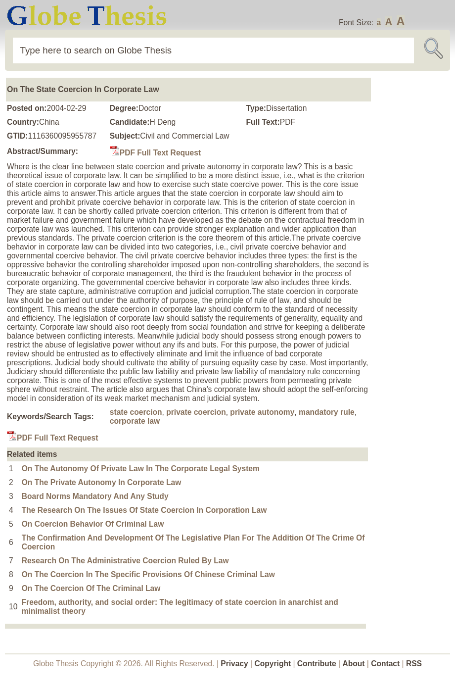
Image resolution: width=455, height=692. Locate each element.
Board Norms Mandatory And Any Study (95, 496)
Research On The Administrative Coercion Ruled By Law (125, 560)
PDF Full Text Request (155, 152)
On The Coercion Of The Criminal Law (91, 588)
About (353, 663)
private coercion (196, 412)
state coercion (136, 412)
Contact (386, 663)
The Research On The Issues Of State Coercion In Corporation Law (144, 510)
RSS (414, 663)
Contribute (316, 663)
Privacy (234, 663)
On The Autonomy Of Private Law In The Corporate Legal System (141, 468)
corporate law (135, 421)
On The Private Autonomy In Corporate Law (102, 482)
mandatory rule (327, 412)
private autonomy (262, 412)
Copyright (273, 663)
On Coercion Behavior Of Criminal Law (93, 524)
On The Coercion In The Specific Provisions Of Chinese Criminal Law (148, 574)
